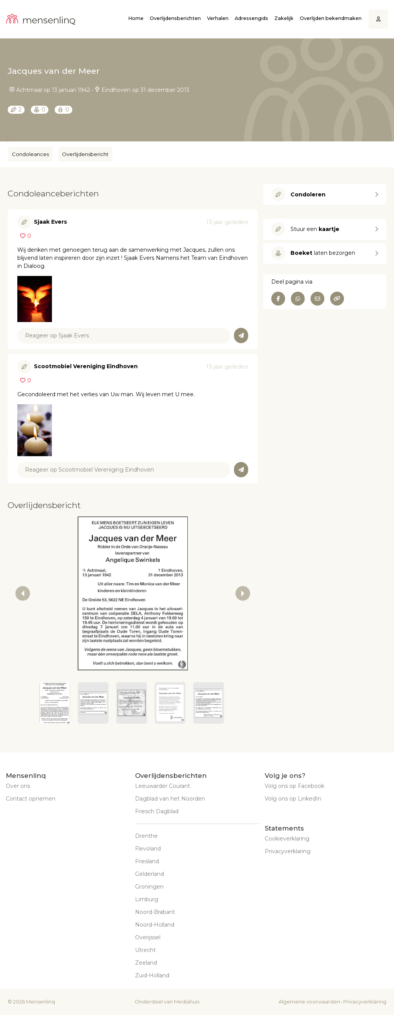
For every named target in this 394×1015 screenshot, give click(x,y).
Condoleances (30, 154)
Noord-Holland (154, 924)
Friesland (147, 861)
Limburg (146, 899)
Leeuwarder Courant (162, 785)
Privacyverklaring (288, 851)
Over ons (18, 785)
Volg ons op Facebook (294, 785)
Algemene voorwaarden (309, 1001)
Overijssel (147, 937)
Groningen (149, 886)
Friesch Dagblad (157, 811)
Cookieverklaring (287, 838)
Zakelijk (284, 18)
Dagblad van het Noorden (170, 798)
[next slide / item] (242, 593)
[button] (54, 703)
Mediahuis (186, 1001)
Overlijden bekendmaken (331, 18)
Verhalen (218, 18)
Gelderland (149, 873)
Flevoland (148, 848)
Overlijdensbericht (85, 154)
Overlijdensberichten (175, 18)
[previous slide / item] (22, 593)
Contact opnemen (30, 798)
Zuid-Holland (152, 975)
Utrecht (145, 950)
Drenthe (146, 835)
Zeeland (146, 962)
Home (136, 18)
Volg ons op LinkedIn (293, 798)
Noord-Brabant (155, 912)
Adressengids (251, 18)
